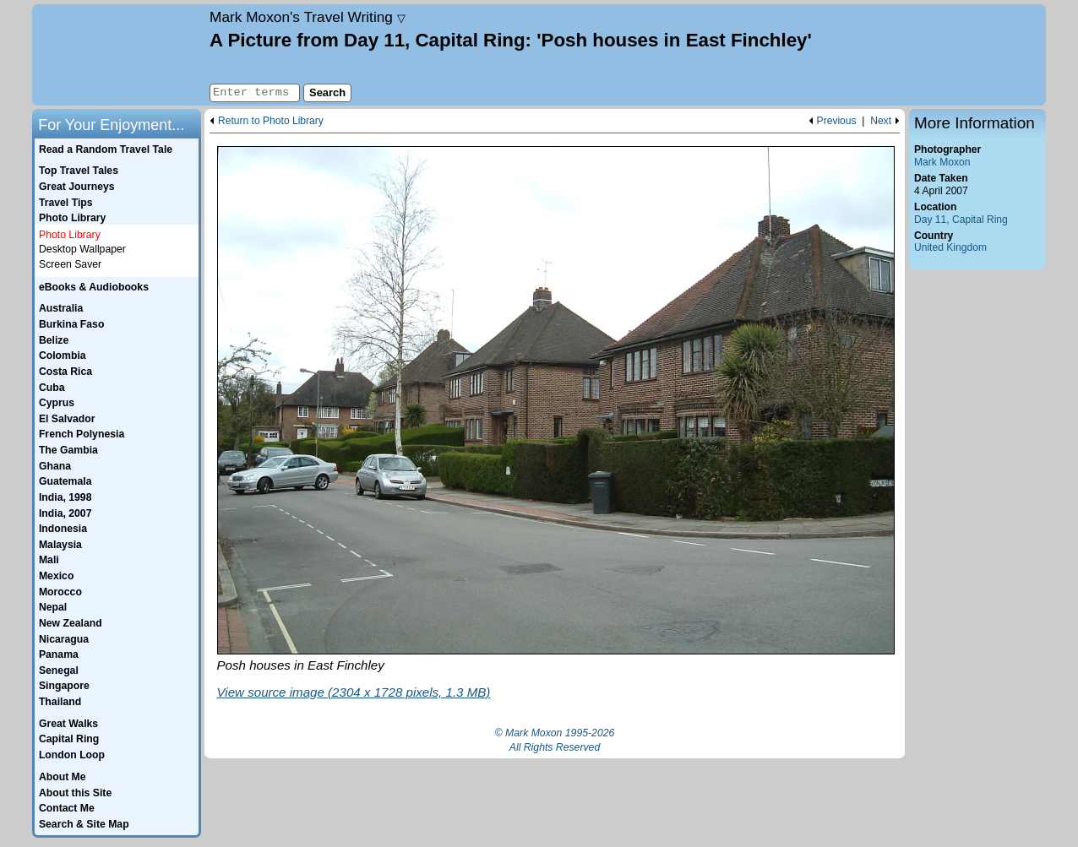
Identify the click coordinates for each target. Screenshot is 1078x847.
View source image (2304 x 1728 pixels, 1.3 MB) (354, 692)
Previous (837, 121)
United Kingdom (950, 247)
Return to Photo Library (271, 121)
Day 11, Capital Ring (961, 219)
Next (880, 121)
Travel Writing (308, 16)
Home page (118, 54)
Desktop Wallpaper (82, 249)
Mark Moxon (942, 162)
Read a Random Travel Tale (105, 149)
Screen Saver (70, 264)
